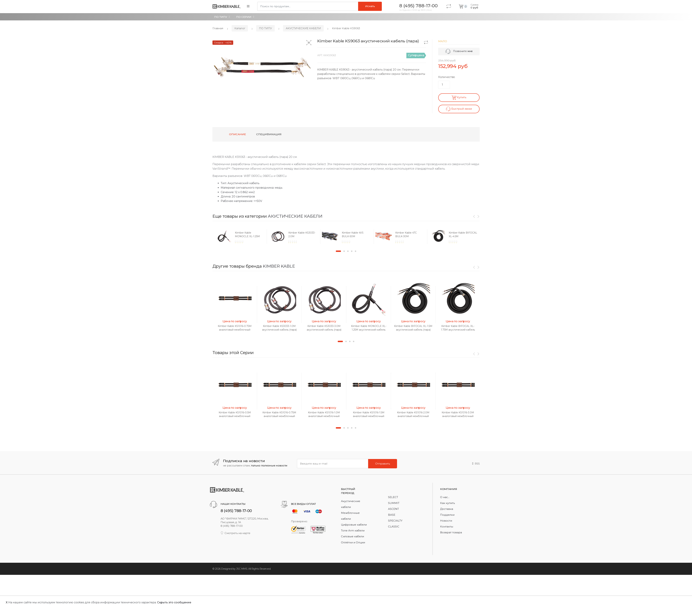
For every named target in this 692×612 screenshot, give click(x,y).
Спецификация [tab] (268, 134)
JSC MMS (241, 568)
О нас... (444, 497)
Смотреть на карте (236, 533)
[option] (239, 236)
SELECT (393, 497)
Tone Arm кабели (353, 530)
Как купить (447, 503)
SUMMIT (393, 503)
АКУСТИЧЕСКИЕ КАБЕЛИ (303, 28)
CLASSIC (393, 526)
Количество (446, 77)
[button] (309, 43)
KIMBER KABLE (279, 266)
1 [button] (338, 251)
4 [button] (351, 251)
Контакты (446, 526)
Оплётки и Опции (353, 542)
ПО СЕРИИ (243, 16)
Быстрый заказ (459, 109)
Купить (459, 97)
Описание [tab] (237, 134)
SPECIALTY (395, 520)
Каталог (239, 28)
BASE (391, 514)
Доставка (446, 509)
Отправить (382, 463)
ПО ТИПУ (220, 16)
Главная (217, 28)
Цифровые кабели (354, 524)
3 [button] (348, 251)
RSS (476, 463)
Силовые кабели (352, 536)
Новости (446, 520)
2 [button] (344, 251)
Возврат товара (451, 532)
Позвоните (459, 51)
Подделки (447, 514)
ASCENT (393, 509)
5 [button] (355, 251)
